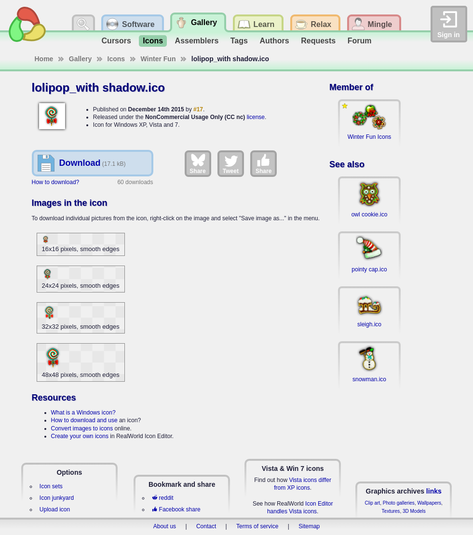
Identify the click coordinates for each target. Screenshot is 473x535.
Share (197, 163)
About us (164, 526)
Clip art (372, 503)
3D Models (414, 511)
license (256, 117)
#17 (198, 109)
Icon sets (51, 486)
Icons (153, 41)
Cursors (116, 41)
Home (44, 59)
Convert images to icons (82, 428)
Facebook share (176, 509)
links (434, 491)
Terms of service (257, 526)
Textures (391, 511)
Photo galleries (399, 503)
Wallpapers (429, 503)
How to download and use (84, 420)
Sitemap (309, 526)
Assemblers (197, 41)
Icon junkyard (57, 498)
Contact (206, 526)
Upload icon (55, 509)
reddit (162, 498)
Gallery (80, 59)
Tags (239, 41)
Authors (274, 41)
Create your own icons (79, 436)
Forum (360, 41)
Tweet (231, 163)
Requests (318, 41)
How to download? (56, 182)
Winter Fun (158, 59)
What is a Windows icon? (83, 412)
